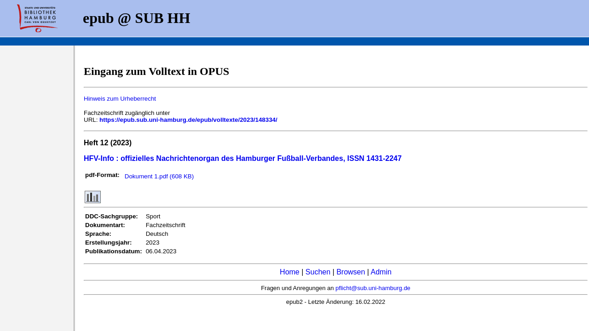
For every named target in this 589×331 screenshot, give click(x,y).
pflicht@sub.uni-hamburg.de (372, 288)
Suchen (318, 272)
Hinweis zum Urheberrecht (120, 98)
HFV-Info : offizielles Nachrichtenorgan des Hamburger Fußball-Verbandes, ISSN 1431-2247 (243, 158)
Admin (381, 272)
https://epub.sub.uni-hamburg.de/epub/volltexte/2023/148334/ (188, 119)
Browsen (350, 272)
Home (290, 272)
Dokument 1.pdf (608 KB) (159, 176)
